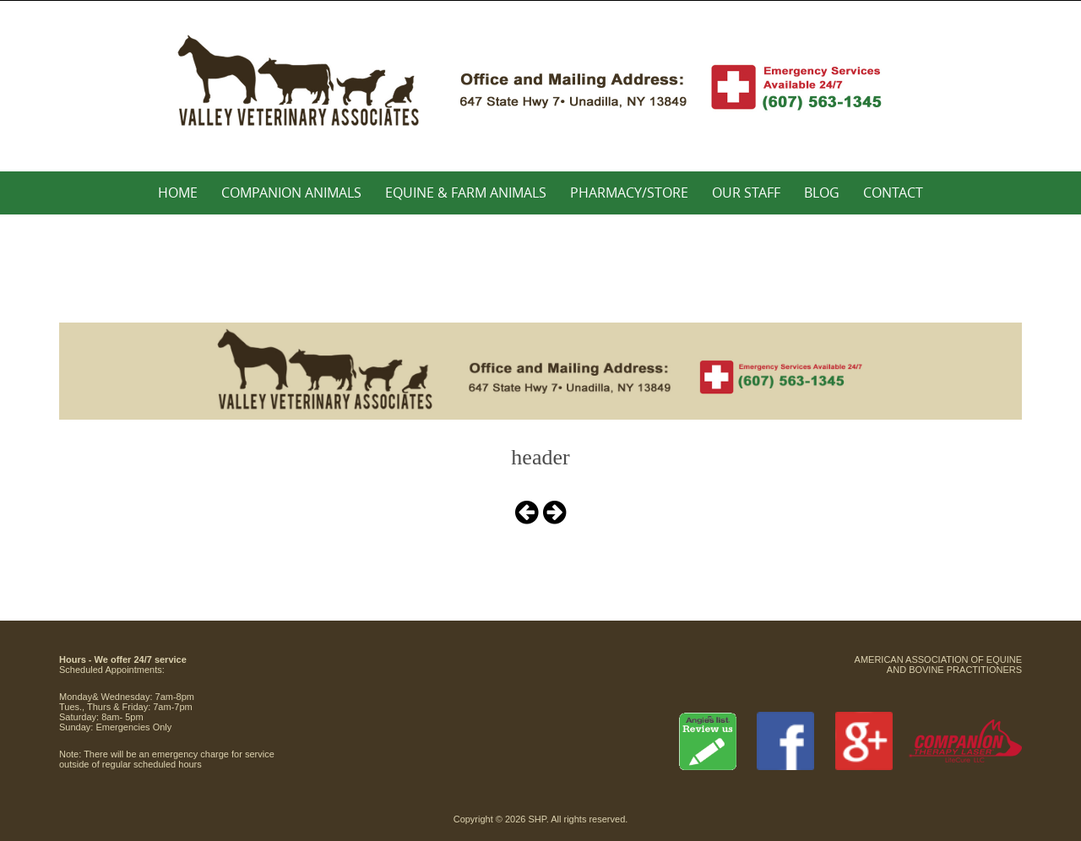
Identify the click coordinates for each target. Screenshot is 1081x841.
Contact (893, 192)
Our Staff (746, 192)
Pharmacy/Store (629, 192)
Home (178, 192)
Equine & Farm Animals (465, 192)
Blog (821, 192)
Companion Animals (291, 192)
